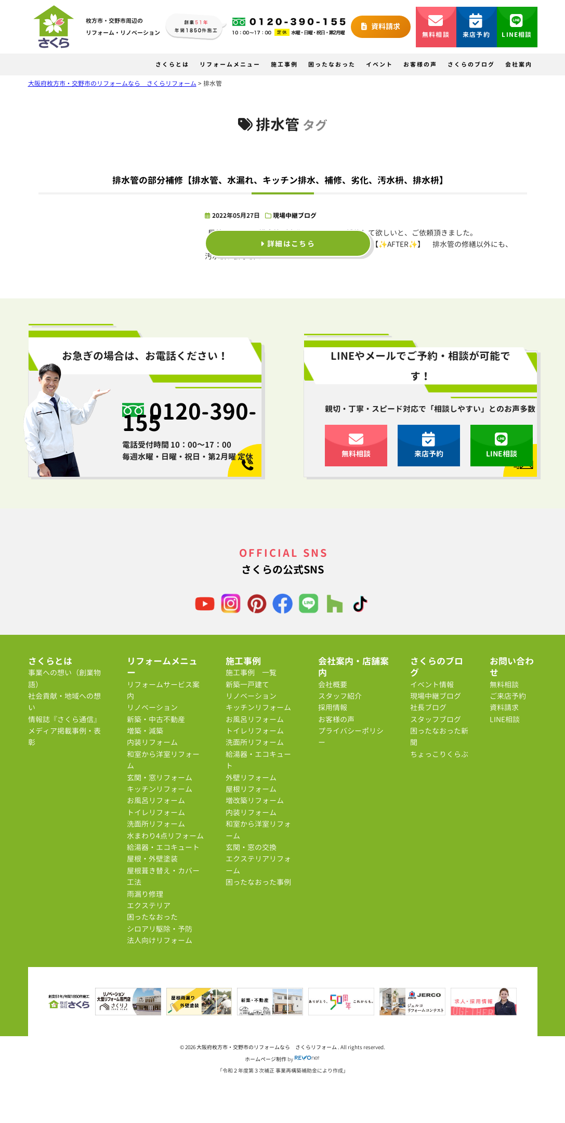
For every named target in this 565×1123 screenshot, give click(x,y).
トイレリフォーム (156, 812)
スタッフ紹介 (340, 696)
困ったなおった (332, 64)
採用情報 (332, 707)
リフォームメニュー (230, 64)
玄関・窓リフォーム (159, 777)
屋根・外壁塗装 (152, 859)
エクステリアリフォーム (258, 864)
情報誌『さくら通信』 (64, 719)
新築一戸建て (247, 684)
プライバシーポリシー (351, 736)
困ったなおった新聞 (439, 736)
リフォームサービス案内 (163, 690)
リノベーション (152, 707)
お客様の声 (420, 64)
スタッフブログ (435, 719)
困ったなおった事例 (258, 882)
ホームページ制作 (265, 1059)
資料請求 (380, 26)
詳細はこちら (287, 243)
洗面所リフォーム (156, 824)
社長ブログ (428, 707)
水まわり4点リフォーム (165, 836)
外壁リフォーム (251, 777)
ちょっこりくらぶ (439, 754)
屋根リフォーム (251, 789)
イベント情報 (432, 684)
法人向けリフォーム (159, 940)
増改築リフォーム (255, 800)
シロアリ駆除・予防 (159, 929)
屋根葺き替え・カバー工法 (163, 876)
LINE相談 (517, 26)
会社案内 (518, 64)
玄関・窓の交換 (251, 847)
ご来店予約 (508, 696)
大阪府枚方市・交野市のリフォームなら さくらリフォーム (267, 1047)
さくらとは (172, 64)
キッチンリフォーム (159, 789)
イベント (379, 64)
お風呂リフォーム (156, 800)
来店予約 (476, 26)
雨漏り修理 (145, 894)
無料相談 (436, 26)
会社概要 (332, 684)
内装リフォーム (152, 742)
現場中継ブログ (295, 215)
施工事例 (284, 64)
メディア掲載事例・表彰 (64, 736)
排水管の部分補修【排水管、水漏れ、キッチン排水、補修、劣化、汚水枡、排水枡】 (280, 180)
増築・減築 (145, 731)
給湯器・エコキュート (163, 847)
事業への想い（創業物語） (64, 678)
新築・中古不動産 (156, 719)
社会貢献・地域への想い (64, 701)
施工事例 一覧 (251, 672)
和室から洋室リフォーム (163, 760)
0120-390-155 (189, 417)
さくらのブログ (471, 64)
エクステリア (148, 905)
